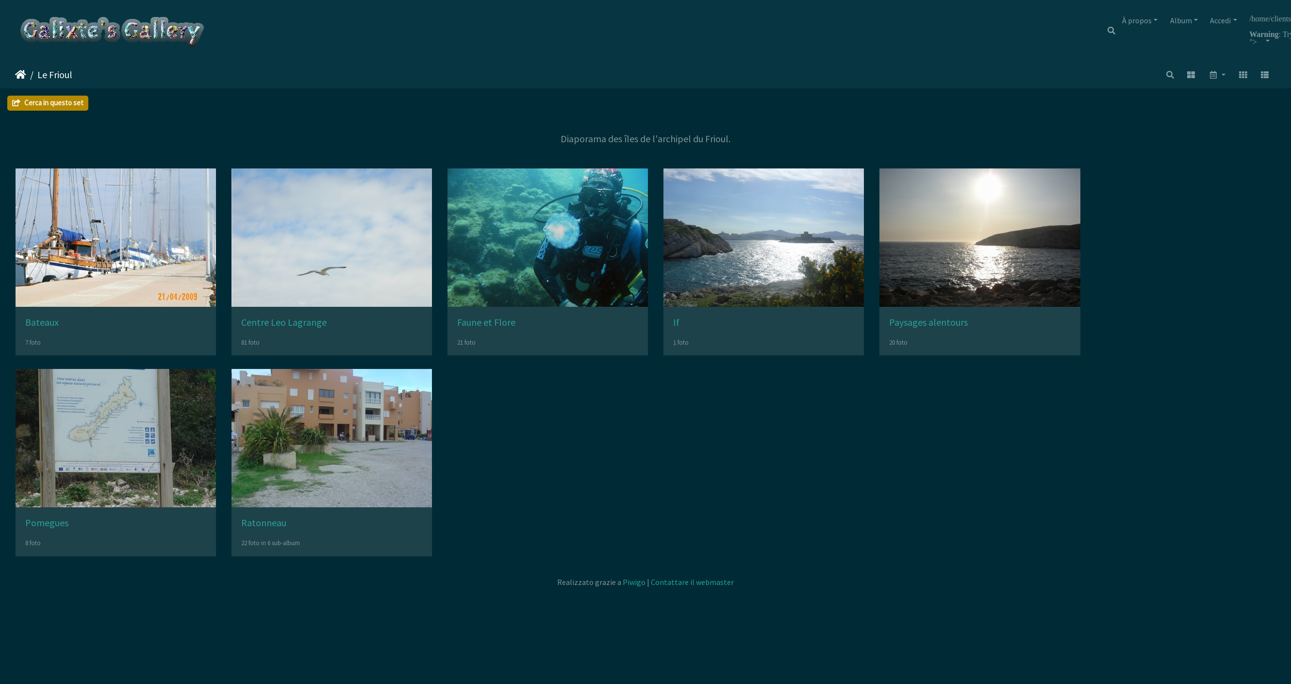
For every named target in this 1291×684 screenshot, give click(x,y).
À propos (1137, 20)
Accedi (1220, 20)
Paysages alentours (953, 326)
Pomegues (46, 531)
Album (1181, 20)
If (695, 326)
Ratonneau (270, 531)
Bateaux (42, 326)
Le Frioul (54, 74)
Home (20, 74)
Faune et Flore (499, 326)
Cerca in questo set (47, 102)
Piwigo (634, 590)
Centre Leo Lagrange (290, 326)
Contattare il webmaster (692, 590)
